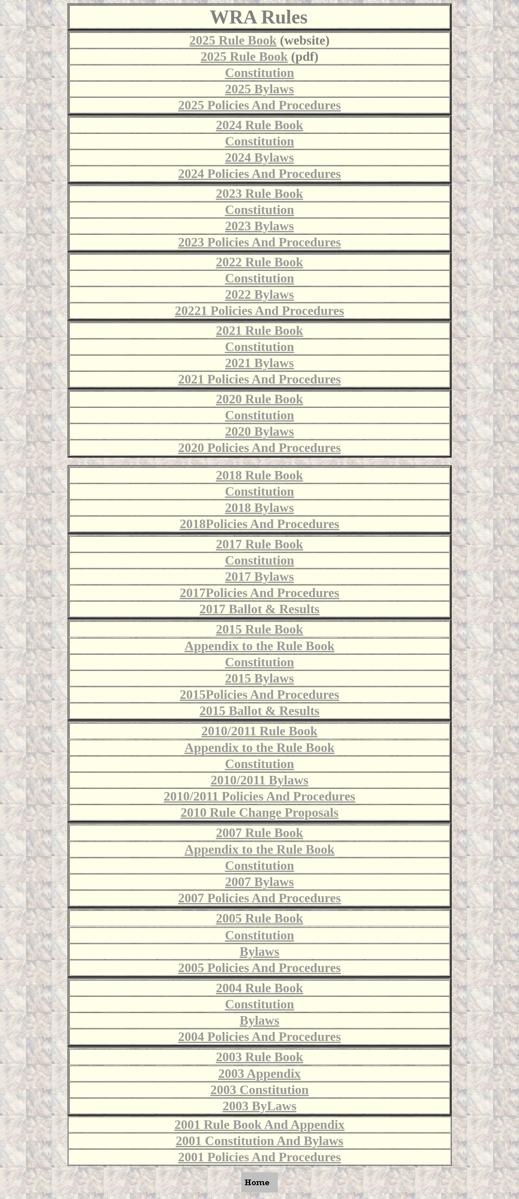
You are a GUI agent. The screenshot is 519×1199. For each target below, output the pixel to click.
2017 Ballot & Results (259, 609)
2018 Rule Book (259, 475)
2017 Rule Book (259, 544)
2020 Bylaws (259, 431)
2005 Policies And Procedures (259, 967)
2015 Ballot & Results (259, 710)
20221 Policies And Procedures (259, 310)
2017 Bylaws (259, 576)
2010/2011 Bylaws (260, 780)
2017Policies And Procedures (259, 592)
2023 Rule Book (259, 193)
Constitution (259, 72)
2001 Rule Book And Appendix (259, 1124)
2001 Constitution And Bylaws (259, 1140)
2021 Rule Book (259, 330)
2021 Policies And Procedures (259, 379)
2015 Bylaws (259, 678)
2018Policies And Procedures (259, 523)
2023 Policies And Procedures (259, 242)
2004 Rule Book (259, 988)
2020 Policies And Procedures (259, 447)
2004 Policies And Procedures (259, 1036)
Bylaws (259, 951)
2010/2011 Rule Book (259, 731)
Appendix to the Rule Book (259, 645)
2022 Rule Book (259, 262)
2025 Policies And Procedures (259, 105)
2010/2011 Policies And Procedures (260, 796)
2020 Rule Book (259, 399)
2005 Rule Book (259, 918)
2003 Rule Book (259, 1056)
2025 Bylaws (259, 88)
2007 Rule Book (259, 832)
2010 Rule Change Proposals (259, 812)
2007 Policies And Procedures (259, 898)
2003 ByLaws (259, 1105)
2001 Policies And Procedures (259, 1157)
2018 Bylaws (259, 507)
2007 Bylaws (259, 881)
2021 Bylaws (259, 362)
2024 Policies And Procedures (259, 173)
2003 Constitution (259, 1089)
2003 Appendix (259, 1073)
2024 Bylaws (259, 157)
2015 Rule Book (259, 629)
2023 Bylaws (259, 225)
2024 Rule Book (259, 125)
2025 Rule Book (233, 40)
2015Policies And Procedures (259, 694)
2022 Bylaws (259, 294)
